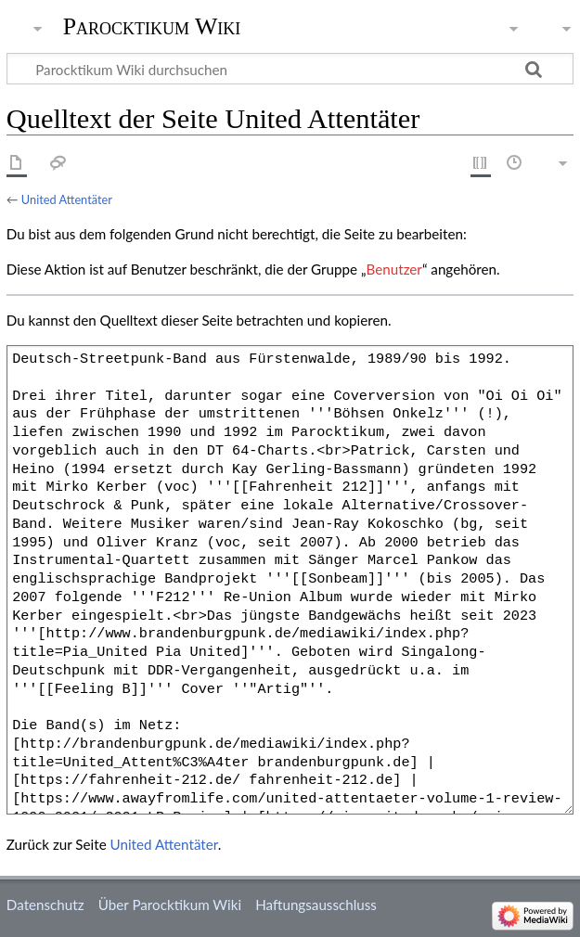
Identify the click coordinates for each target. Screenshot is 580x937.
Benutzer (394, 269)
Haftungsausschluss (316, 904)
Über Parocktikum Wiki (169, 904)
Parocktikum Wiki (152, 25)
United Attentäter (66, 199)
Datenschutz (45, 904)
